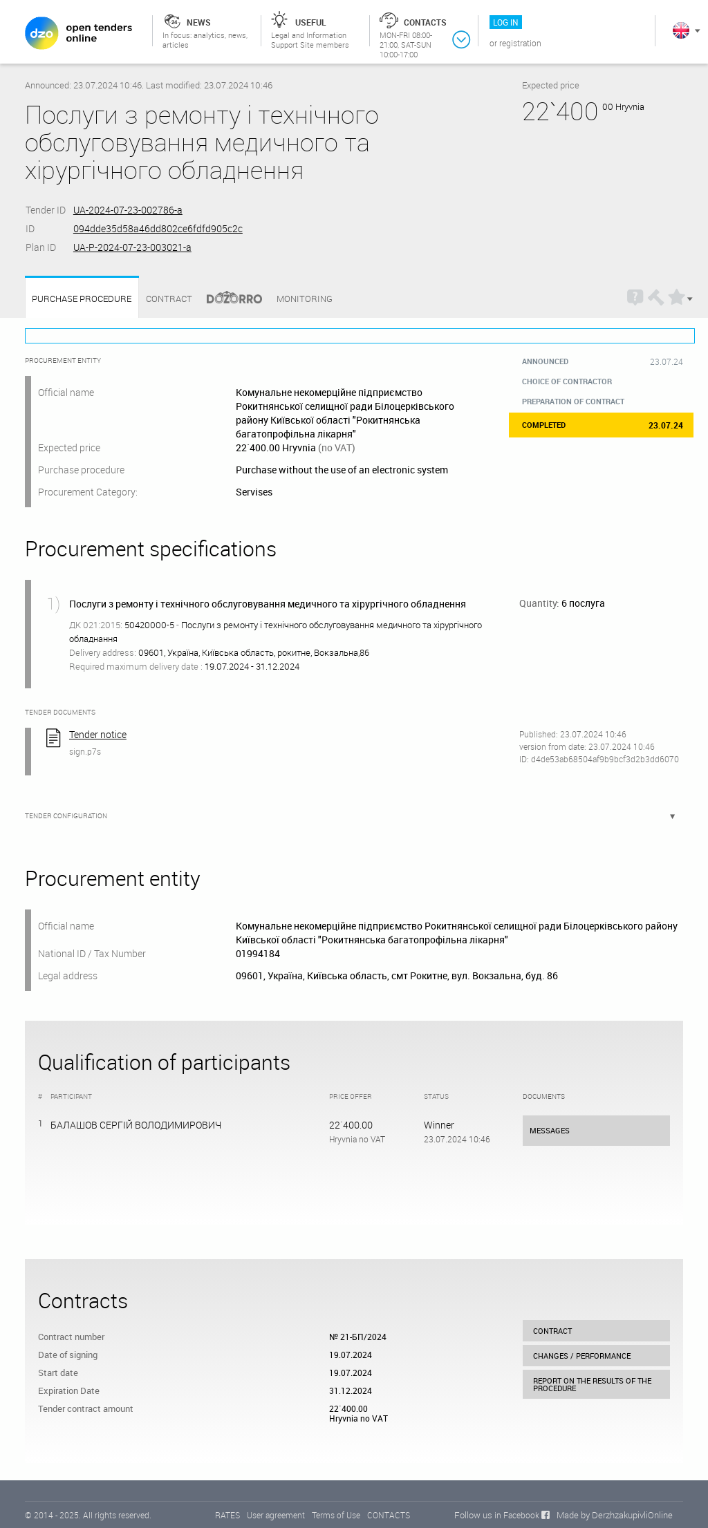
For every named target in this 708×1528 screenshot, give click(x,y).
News (199, 22)
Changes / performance (582, 1355)
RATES (227, 1514)
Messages (550, 1130)
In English (681, 30)
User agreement (276, 1514)
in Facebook (516, 1514)
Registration (520, 42)
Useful (310, 22)
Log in (506, 22)
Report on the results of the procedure (592, 1384)
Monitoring (305, 298)
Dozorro (228, 298)
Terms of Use (336, 1514)
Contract (169, 298)
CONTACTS (388, 1514)
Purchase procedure (81, 298)
